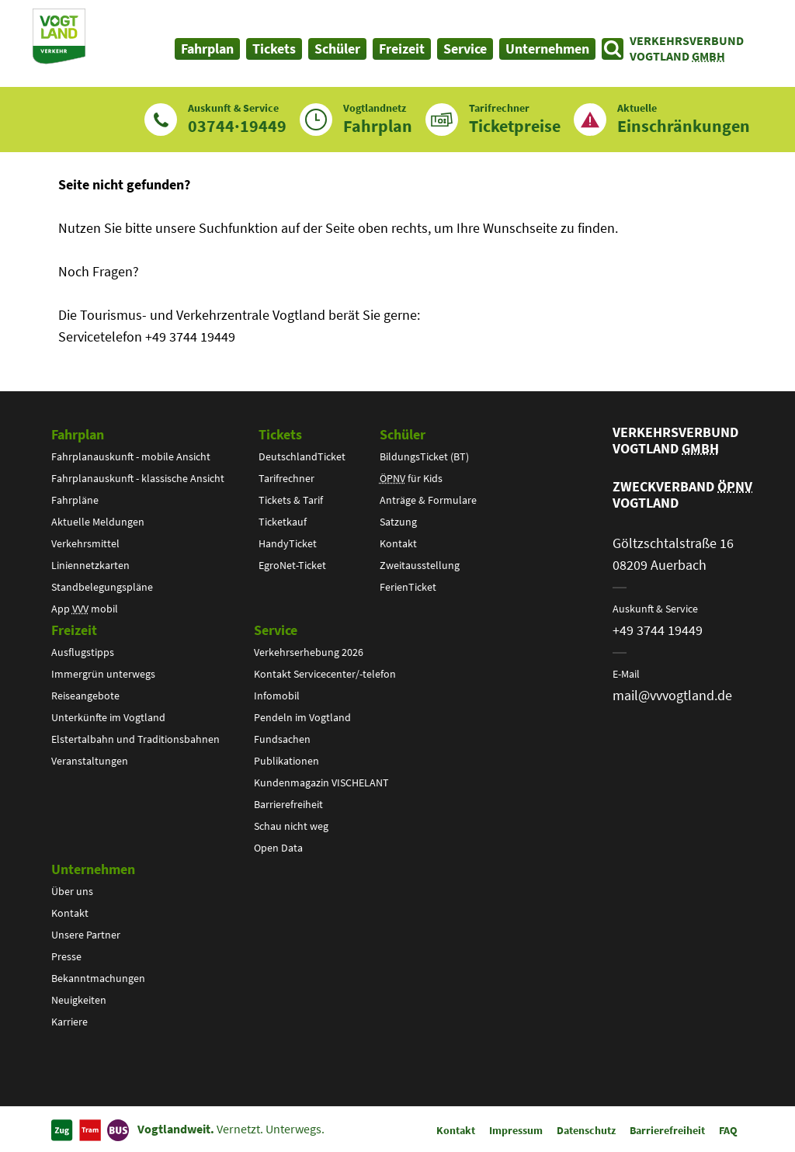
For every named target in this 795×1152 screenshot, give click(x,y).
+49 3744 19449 (658, 630)
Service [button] (465, 48)
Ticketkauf (283, 522)
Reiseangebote (85, 696)
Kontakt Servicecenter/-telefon (325, 674)
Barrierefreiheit (288, 804)
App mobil (84, 609)
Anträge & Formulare (428, 500)
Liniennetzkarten (90, 565)
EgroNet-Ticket (292, 565)
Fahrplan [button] (207, 48)
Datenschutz (586, 1130)
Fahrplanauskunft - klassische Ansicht (137, 478)
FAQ (728, 1130)
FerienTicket (408, 587)
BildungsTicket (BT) (424, 456)
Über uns (72, 891)
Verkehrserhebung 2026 (308, 652)
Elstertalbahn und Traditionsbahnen (135, 739)
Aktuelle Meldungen (97, 522)
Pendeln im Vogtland (302, 717)
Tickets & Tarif (291, 500)
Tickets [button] (274, 48)
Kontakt (398, 543)
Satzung (398, 522)
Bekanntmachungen (98, 978)
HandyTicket (288, 543)
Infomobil (277, 696)
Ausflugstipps (82, 652)
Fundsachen (282, 739)
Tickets (280, 434)
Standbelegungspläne (102, 587)
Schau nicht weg (291, 826)
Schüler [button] (337, 48)
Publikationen (286, 761)
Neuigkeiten (78, 1000)
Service (275, 630)
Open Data (278, 848)
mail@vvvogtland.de (672, 695)
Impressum (516, 1130)
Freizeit (74, 630)
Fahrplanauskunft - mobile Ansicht (130, 456)
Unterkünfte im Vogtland (108, 717)
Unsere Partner (85, 935)
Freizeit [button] (402, 48)
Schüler (402, 434)
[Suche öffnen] (612, 49)
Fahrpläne (75, 500)
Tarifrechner (286, 478)
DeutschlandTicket (302, 456)
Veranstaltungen (89, 761)
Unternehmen (93, 869)
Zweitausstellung (420, 565)
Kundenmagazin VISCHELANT (321, 782)
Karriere (69, 1022)
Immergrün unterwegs (103, 674)
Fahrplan (77, 434)
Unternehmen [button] (547, 48)
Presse (66, 956)
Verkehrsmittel (85, 543)
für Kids (411, 478)
